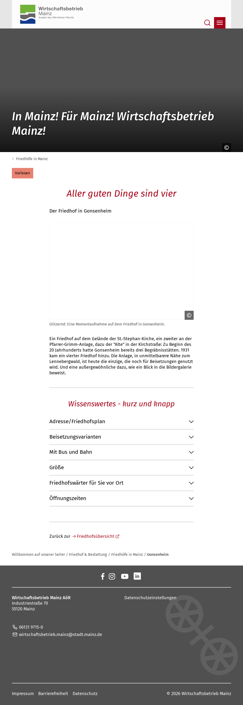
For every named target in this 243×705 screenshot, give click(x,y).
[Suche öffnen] (207, 22)
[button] (22, 173)
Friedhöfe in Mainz (32, 159)
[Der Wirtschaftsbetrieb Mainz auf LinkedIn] (137, 576)
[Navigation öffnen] (219, 22)
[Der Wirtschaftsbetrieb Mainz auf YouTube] (124, 576)
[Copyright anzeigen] (225, 147)
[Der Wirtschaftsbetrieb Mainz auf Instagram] (111, 576)
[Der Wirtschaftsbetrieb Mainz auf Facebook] (102, 576)
